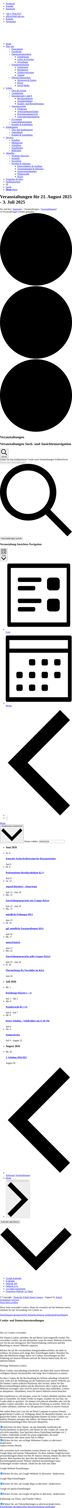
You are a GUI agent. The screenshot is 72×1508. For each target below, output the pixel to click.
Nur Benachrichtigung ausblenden (39, 1315)
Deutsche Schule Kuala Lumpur (28, 1297)
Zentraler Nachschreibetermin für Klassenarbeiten (31, 858)
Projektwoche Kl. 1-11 (16, 1007)
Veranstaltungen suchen (11, 538)
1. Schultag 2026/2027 (16, 1057)
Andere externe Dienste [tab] (11, 1445)
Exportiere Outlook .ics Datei (19, 1291)
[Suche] (8, 187)
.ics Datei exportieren (15, 1289)
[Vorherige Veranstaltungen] (39, 815)
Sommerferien (13, 1035)
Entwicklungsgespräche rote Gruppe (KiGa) (27, 900)
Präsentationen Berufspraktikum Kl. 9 (25, 872)
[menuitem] (39, 13)
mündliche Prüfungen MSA (19, 914)
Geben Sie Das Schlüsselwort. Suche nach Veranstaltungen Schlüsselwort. (34, 459)
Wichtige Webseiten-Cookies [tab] (13, 1365)
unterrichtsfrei (13, 942)
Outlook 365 (11, 1283)
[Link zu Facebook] (10, 3)
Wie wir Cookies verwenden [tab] (13, 1332)
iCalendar (10, 1281)
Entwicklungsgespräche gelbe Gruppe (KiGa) (28, 956)
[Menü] (11, 189)
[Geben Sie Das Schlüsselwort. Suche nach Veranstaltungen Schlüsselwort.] (12, 462)
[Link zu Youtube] (10, 6)
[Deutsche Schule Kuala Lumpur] (21, 39)
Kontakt (9, 19)
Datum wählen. (31, 841)
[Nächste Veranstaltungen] (7, 818)
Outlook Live (12, 1286)
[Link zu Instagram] (10, 9)
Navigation (11, 21)
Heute (2, 823)
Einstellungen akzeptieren (12, 1315)
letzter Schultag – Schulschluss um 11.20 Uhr (28, 1021)
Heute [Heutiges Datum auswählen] (8, 1178)
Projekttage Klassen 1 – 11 (19, 993)
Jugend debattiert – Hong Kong (21, 886)
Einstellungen (61, 1315)
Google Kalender (14, 1278)
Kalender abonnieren (10, 1222)
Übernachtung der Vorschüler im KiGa (25, 970)
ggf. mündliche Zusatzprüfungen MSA (25, 928)
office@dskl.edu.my (15, 16)
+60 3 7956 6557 (13, 13)
